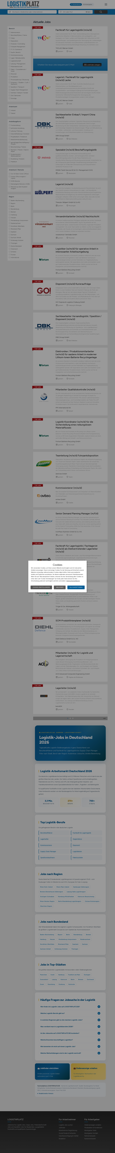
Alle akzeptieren (76, 587)
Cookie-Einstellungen (41, 587)
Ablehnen (59, 587)
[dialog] (57, 576)
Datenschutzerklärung (73, 581)
